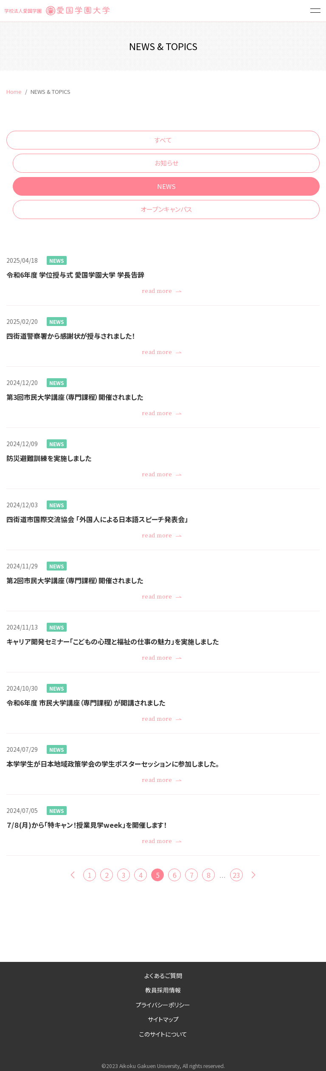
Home (14, 91)
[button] (315, 10)
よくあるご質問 (163, 975)
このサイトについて (163, 1034)
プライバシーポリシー (163, 1005)
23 (236, 875)
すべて (163, 139)
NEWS (166, 186)
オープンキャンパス (166, 209)
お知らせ (166, 162)
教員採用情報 (163, 990)
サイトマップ (163, 1019)
